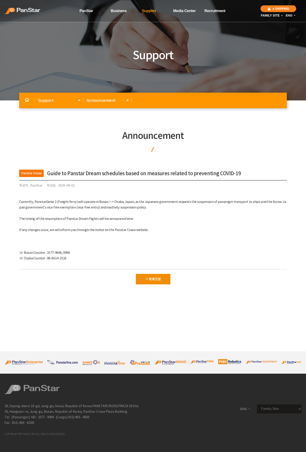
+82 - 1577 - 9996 (42, 417)
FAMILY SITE (272, 15)
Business (119, 11)
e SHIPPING (278, 9)
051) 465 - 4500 (78, 417)
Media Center (184, 11)
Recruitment (215, 11)
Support (149, 11)
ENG (291, 15)
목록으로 (153, 279)
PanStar (86, 11)
